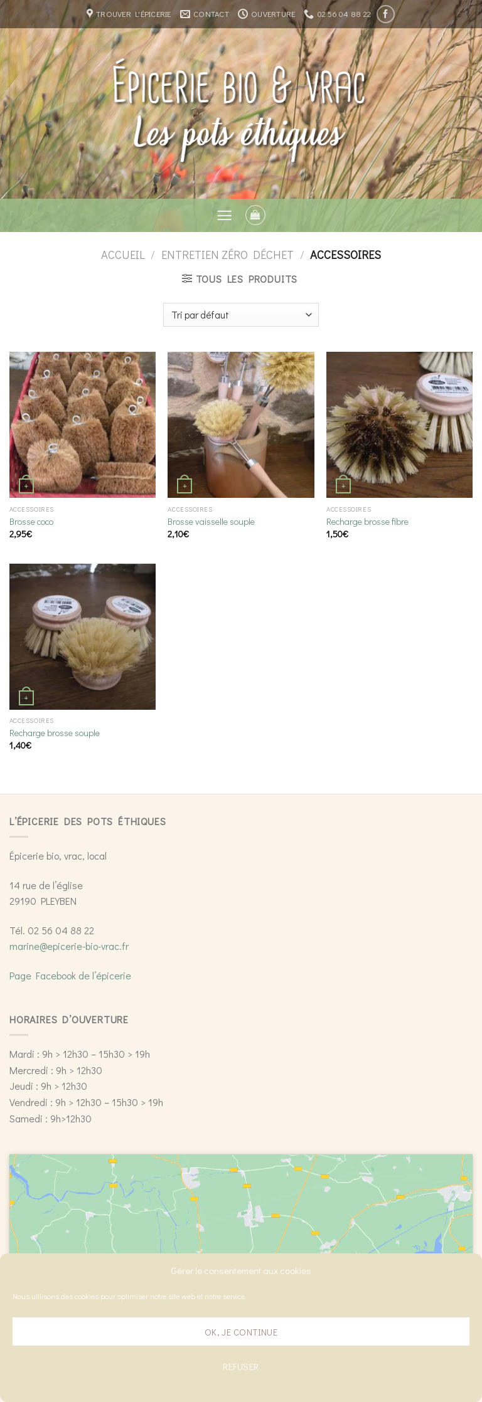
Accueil (123, 254)
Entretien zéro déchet (227, 254)
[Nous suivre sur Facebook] (386, 14)
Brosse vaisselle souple (211, 521)
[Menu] (224, 215)
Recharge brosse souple (54, 733)
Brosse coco (31, 521)
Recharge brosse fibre (367, 521)
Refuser (241, 1366)
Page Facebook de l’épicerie (70, 975)
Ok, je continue (241, 1332)
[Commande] (240, 315)
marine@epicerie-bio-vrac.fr (69, 945)
